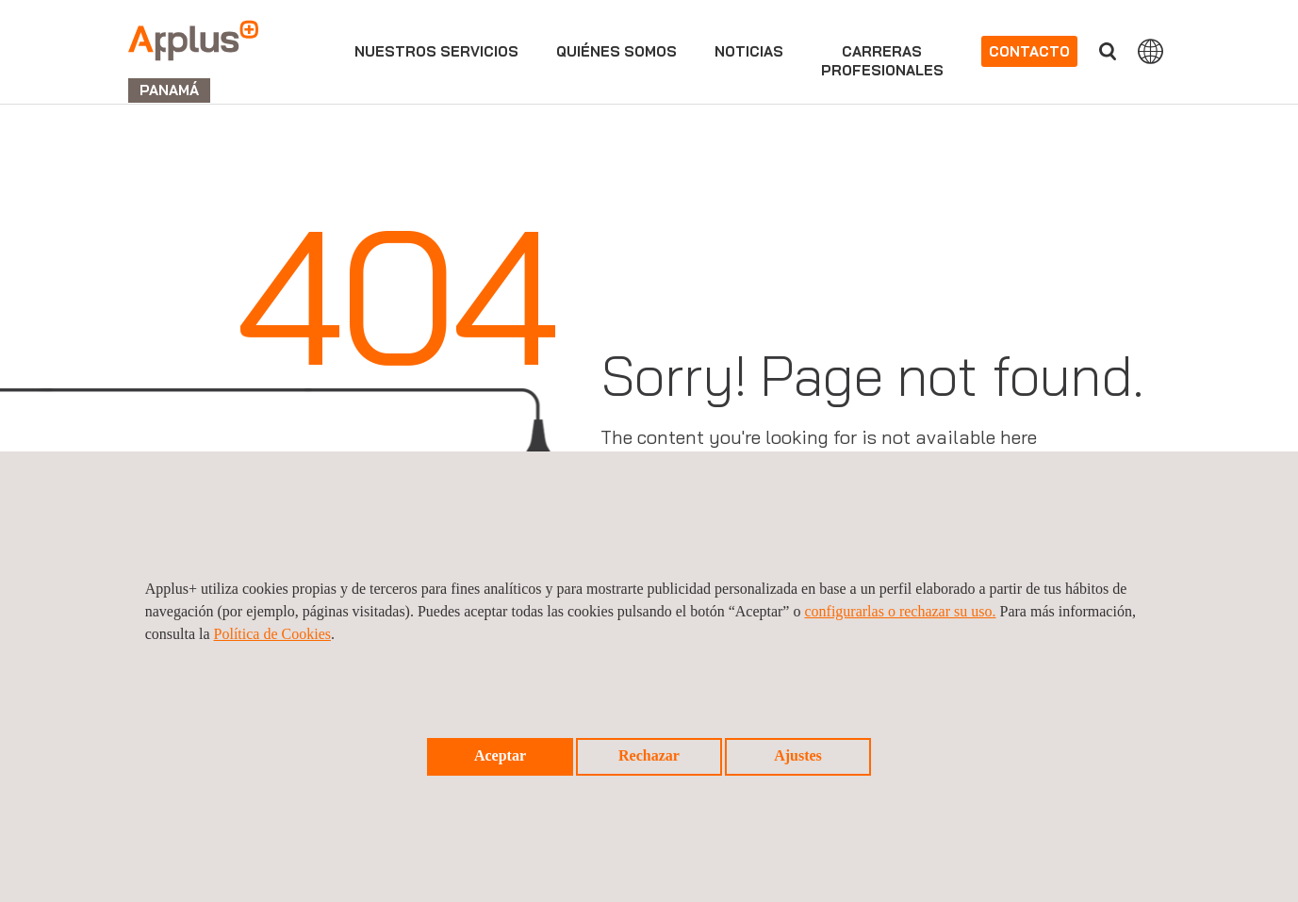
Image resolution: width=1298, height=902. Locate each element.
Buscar (1107, 51)
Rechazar (649, 755)
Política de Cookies (272, 634)
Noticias (749, 51)
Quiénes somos (616, 51)
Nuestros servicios (436, 51)
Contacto (1029, 51)
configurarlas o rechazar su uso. (899, 611)
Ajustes (798, 755)
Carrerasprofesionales (882, 60)
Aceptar (500, 755)
